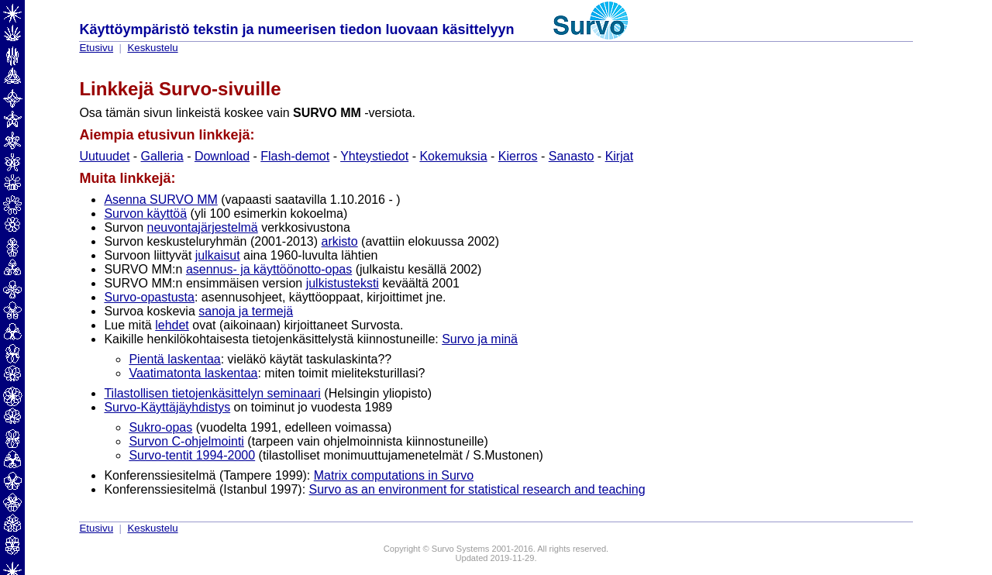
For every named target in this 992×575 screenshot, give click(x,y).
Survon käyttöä (145, 213)
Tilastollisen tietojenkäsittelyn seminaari (212, 393)
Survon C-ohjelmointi (186, 441)
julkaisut (217, 255)
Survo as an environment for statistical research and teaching (477, 489)
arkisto (340, 241)
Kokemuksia (453, 156)
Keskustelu (152, 47)
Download (222, 156)
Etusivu (96, 47)
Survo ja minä (480, 339)
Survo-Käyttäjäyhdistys (167, 407)
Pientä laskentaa (174, 359)
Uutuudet (104, 156)
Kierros (518, 156)
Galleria (162, 156)
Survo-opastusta (149, 297)
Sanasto (571, 156)
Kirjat (619, 156)
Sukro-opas (160, 427)
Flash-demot (294, 156)
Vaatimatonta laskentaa (193, 373)
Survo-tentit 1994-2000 (192, 455)
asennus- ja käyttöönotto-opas (269, 269)
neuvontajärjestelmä (202, 227)
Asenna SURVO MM (160, 199)
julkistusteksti (342, 283)
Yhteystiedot (374, 156)
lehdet (172, 325)
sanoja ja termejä (245, 311)
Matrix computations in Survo (394, 475)
